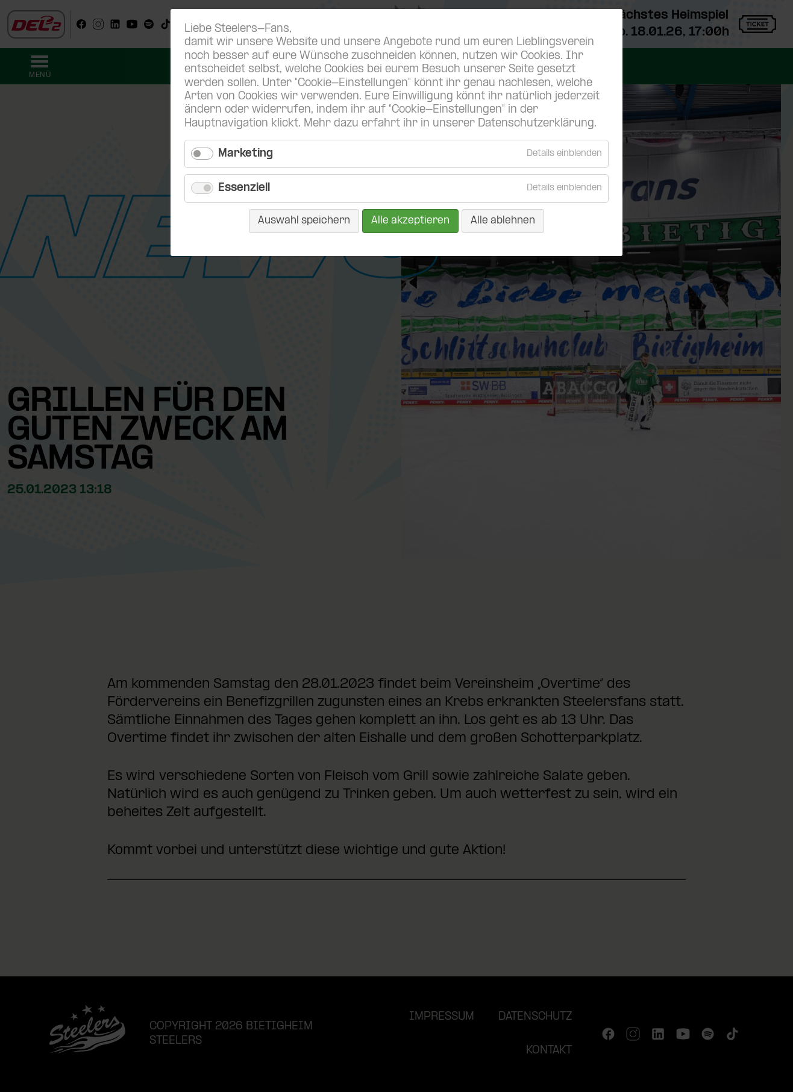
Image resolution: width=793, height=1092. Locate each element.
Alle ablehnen (503, 220)
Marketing (245, 154)
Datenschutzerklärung (536, 123)
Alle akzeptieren (410, 220)
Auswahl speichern (304, 220)
